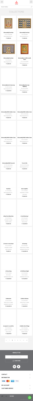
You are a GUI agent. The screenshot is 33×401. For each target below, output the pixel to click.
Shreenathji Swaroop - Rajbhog (24, 85)
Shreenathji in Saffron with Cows (24, 59)
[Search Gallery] (15, 6)
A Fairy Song (8, 271)
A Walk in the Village (24, 326)
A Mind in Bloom (24, 298)
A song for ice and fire (8, 326)
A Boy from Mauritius (8, 216)
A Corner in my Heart (8, 243)
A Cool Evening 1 (24, 216)
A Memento (8, 298)
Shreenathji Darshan (8, 32)
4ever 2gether (24, 188)
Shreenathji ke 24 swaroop (8, 85)
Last (26, 340)
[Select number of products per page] (2, 396)
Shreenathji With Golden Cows (8, 112)
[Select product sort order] (6, 396)
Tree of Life (24, 163)
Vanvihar (8, 188)
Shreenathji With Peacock (8, 163)
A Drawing (24, 243)
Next (23, 340)
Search (31, 6)
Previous (6, 340)
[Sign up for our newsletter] (16, 356)
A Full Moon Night (24, 271)
